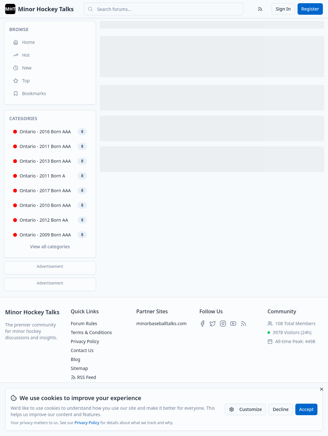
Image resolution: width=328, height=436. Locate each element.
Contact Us (82, 350)
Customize (245, 409)
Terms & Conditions (91, 332)
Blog (75, 359)
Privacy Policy (87, 422)
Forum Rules (84, 323)
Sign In (283, 9)
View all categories (50, 246)
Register (310, 9)
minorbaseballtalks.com (161, 323)
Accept (306, 409)
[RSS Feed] (260, 9)
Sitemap (79, 368)
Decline (281, 409)
